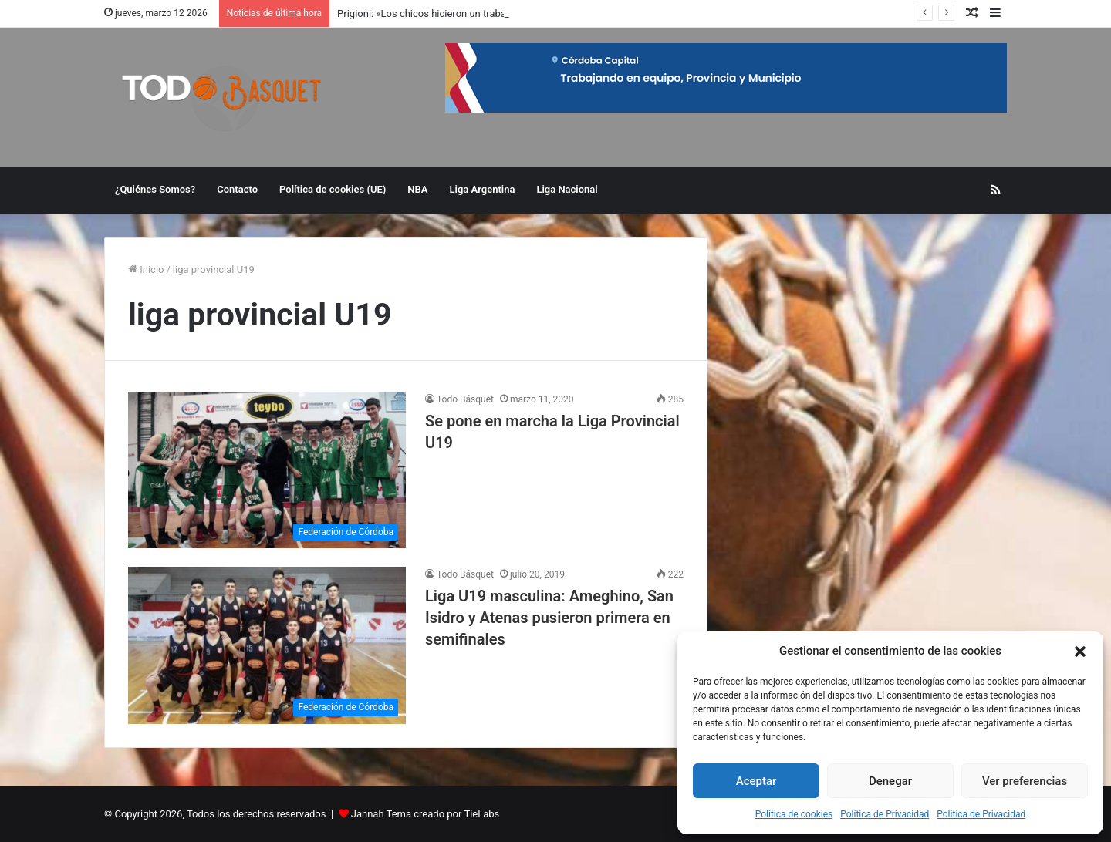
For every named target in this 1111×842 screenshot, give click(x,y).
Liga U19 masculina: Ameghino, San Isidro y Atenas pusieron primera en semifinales (549, 617)
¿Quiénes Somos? (155, 189)
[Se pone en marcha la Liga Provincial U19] (267, 470)
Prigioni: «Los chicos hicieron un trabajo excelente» (450, 13)
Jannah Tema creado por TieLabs (425, 814)
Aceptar (756, 781)
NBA (417, 189)
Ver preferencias (1024, 781)
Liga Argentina (482, 189)
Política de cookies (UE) (332, 189)
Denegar (890, 781)
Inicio (146, 269)
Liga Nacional (566, 189)
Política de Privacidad (884, 814)
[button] (1080, 651)
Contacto (237, 189)
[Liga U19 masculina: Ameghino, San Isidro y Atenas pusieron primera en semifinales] (267, 645)
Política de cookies (794, 814)
